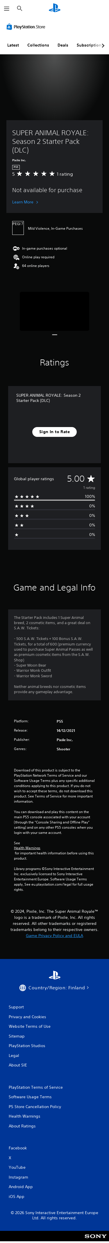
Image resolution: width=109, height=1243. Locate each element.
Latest (13, 45)
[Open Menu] (6, 8)
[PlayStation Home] (54, 8)
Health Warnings (27, 848)
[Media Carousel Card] (55, 311)
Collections (38, 45)
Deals (63, 45)
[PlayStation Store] (27, 26)
